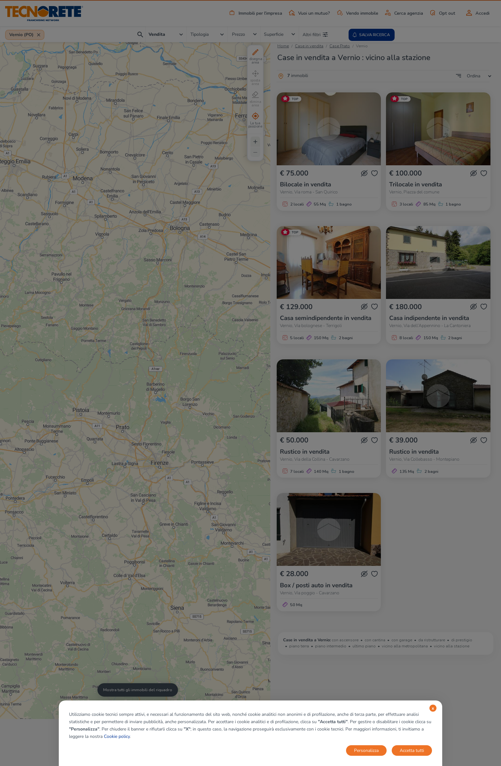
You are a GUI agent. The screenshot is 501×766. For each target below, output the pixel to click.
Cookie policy (117, 736)
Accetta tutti (412, 750)
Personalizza (366, 750)
